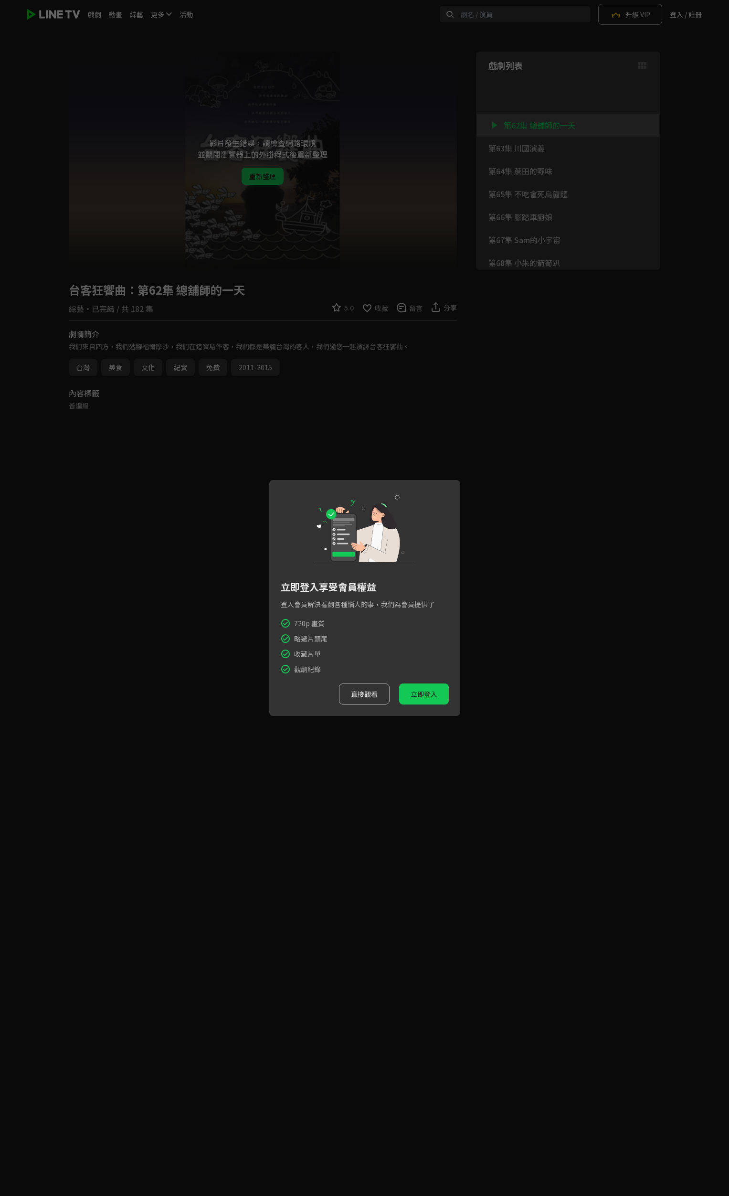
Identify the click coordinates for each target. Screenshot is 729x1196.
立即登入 (424, 694)
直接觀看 (364, 694)
